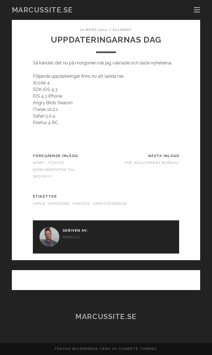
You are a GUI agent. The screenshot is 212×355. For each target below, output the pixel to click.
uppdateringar (110, 204)
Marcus (71, 237)
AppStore (59, 204)
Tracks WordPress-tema (82, 349)
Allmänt (122, 30)
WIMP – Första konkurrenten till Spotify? (54, 170)
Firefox (81, 204)
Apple (39, 204)
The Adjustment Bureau (152, 163)
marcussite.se (42, 10)
